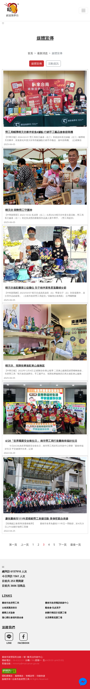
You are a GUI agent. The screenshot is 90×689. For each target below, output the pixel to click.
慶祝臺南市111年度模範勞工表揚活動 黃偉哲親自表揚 (36, 518)
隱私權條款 (7, 675)
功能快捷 (41, 675)
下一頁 (63, 544)
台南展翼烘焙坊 (9, 607)
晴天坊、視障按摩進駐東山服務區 (25, 365)
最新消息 (42, 53)
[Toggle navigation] (83, 10)
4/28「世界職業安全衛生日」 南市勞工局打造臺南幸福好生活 (41, 441)
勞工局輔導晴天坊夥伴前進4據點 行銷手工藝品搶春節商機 (39, 132)
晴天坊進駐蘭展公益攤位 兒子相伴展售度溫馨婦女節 (35, 287)
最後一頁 (75, 544)
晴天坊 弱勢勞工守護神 (18, 210)
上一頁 (25, 544)
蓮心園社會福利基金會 (12, 617)
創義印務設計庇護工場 (55, 612)
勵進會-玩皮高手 (53, 607)
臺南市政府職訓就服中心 (57, 602)
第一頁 (13, 544)
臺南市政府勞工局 (10, 602)
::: (3, 23)
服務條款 (19, 675)
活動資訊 (53, 63)
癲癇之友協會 (8, 612)
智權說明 (30, 675)
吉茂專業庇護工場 (53, 617)
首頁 (30, 53)
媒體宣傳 (36, 63)
